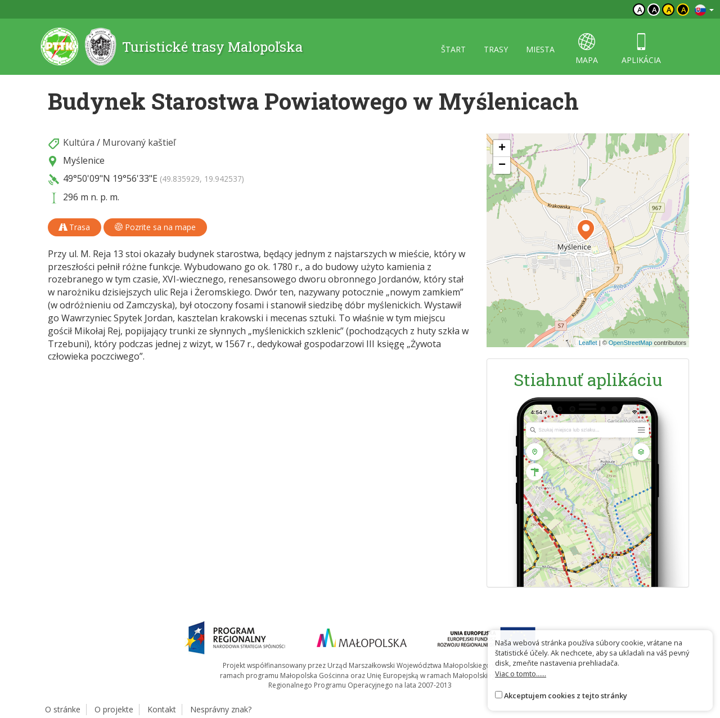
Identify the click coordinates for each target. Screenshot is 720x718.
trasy (496, 49)
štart (453, 49)
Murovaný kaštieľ (139, 142)
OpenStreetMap (630, 342)
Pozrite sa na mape (155, 227)
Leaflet (588, 342)
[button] (586, 230)
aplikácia (641, 49)
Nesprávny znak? (220, 709)
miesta (540, 49)
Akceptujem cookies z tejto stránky (565, 695)
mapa (586, 49)
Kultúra (78, 142)
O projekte (113, 709)
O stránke (62, 709)
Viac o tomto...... (520, 673)
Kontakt (161, 709)
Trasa (74, 227)
